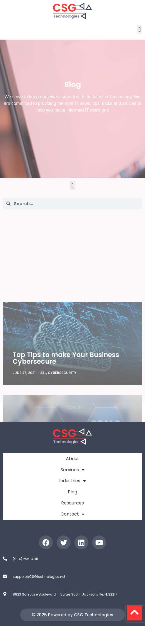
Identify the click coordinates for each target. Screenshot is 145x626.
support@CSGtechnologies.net (39, 576)
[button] (139, 29)
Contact (72, 514)
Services (72, 470)
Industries (72, 481)
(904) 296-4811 (25, 559)
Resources (72, 503)
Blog (72, 492)
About (72, 458)
